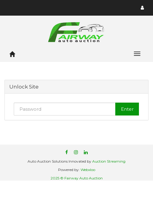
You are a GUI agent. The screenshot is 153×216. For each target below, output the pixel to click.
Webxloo (88, 169)
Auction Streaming (108, 161)
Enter (127, 109)
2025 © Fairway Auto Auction (77, 178)
